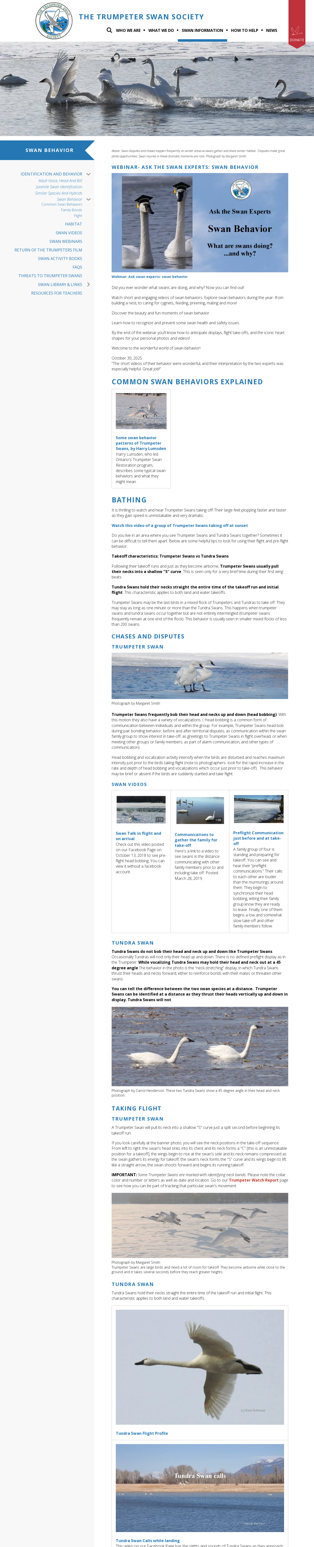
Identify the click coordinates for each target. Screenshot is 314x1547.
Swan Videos (69, 233)
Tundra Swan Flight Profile (142, 1433)
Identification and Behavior (57, 174)
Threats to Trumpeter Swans (50, 275)
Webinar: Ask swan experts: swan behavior (150, 276)
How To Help (244, 30)
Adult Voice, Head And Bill (60, 180)
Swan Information (202, 30)
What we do (161, 30)
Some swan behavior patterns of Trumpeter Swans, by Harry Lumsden (141, 443)
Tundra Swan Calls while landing (148, 1540)
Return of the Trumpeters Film (48, 250)
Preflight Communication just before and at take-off (258, 838)
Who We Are (128, 30)
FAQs (77, 267)
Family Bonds (71, 210)
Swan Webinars (66, 241)
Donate (297, 39)
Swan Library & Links (66, 284)
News (271, 30)
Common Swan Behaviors (61, 204)
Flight (78, 216)
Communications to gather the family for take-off (196, 840)
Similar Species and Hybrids (58, 193)
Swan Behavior (75, 199)
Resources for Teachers (56, 293)
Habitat (73, 224)
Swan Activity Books (60, 258)
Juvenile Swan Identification (59, 187)
